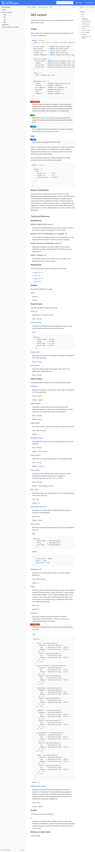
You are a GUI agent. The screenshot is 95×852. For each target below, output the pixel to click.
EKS (4, 17)
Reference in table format (86, 37)
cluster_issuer (35, 470)
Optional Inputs (86, 32)
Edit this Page (90, 7)
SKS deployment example (46, 118)
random (36, 278)
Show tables (36, 836)
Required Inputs (86, 30)
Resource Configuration (85, 19)
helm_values (35, 489)
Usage (82, 14)
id (31, 818)
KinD (4, 19)
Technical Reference (86, 21)
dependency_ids (36, 569)
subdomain (34, 386)
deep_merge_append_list (39, 507)
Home (4, 10)
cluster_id (34, 311)
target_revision (35, 455)
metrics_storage (36, 322)
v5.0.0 (81, 7)
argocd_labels (35, 423)
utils (35, 281)
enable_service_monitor (38, 786)
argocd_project (36, 403)
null (35, 275)
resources (34, 613)
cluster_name (35, 352)
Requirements (85, 26)
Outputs (84, 34)
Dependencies (85, 24)
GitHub (79, 2)
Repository (5, 24)
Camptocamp (89, 2)
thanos (33, 293)
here (56, 799)
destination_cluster (37, 438)
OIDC (83, 16)
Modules (84, 28)
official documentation (60, 619)
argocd (36, 272)
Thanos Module (5, 7)
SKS (4, 22)
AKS (4, 15)
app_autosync (35, 524)
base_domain (35, 365)
